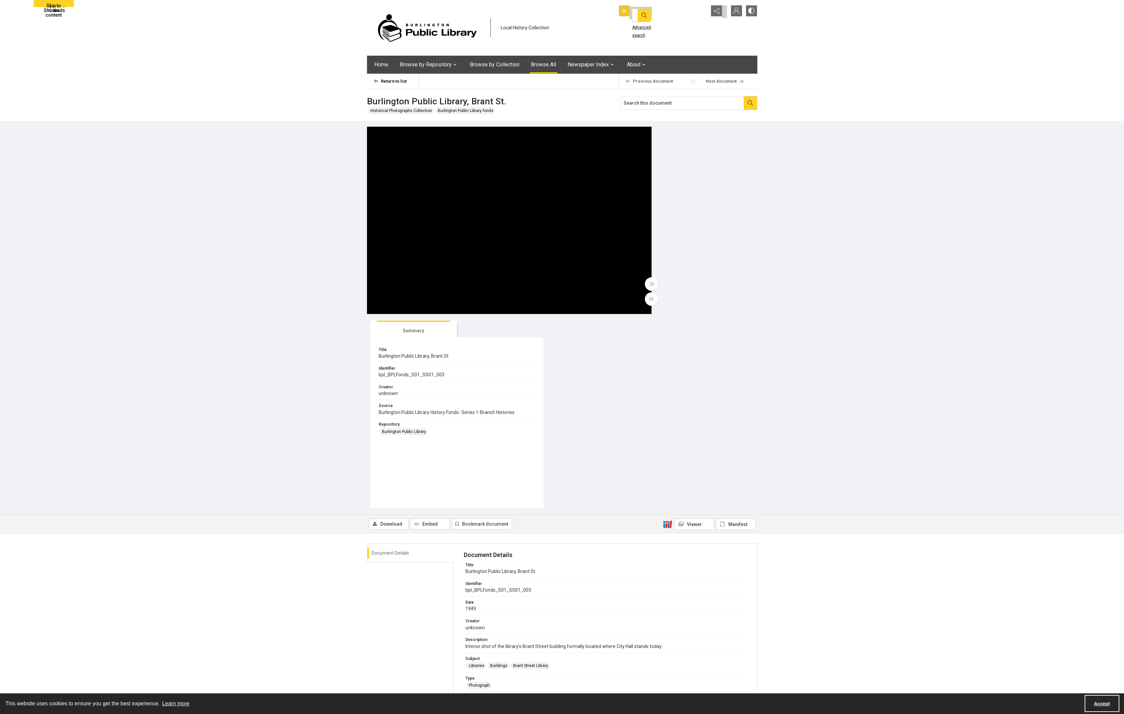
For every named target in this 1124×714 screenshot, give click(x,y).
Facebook (578, 669)
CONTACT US (483, 677)
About (476, 661)
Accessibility (678, 669)
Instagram (578, 685)
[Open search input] (700, 11)
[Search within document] (750, 103)
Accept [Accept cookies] (1102, 703)
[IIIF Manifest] (736, 331)
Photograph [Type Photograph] (479, 492)
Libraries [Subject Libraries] (476, 473)
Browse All (543, 64)
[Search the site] (651, 11)
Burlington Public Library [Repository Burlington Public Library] (664, 244)
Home (381, 64)
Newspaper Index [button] (592, 65)
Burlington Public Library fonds (465, 110)
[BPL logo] (427, 28)
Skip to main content (53, 5)
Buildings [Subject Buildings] (498, 473)
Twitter (575, 677)
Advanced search (638, 23)
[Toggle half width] (627, 300)
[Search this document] (682, 103)
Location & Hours (486, 669)
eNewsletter (677, 661)
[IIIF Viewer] (694, 331)
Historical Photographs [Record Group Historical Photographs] (490, 551)
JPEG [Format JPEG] (473, 512)
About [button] (637, 65)
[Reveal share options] (717, 11)
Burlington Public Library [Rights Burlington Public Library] (491, 610)
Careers (673, 677)
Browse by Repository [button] (429, 65)
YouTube (577, 661)
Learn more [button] (176, 703)
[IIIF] (667, 331)
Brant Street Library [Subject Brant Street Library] (530, 473)
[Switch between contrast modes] (750, 11)
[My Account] (734, 11)
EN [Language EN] (471, 590)
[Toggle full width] (627, 285)
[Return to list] (396, 81)
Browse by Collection (494, 64)
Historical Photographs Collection (401, 110)
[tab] (662, 136)
